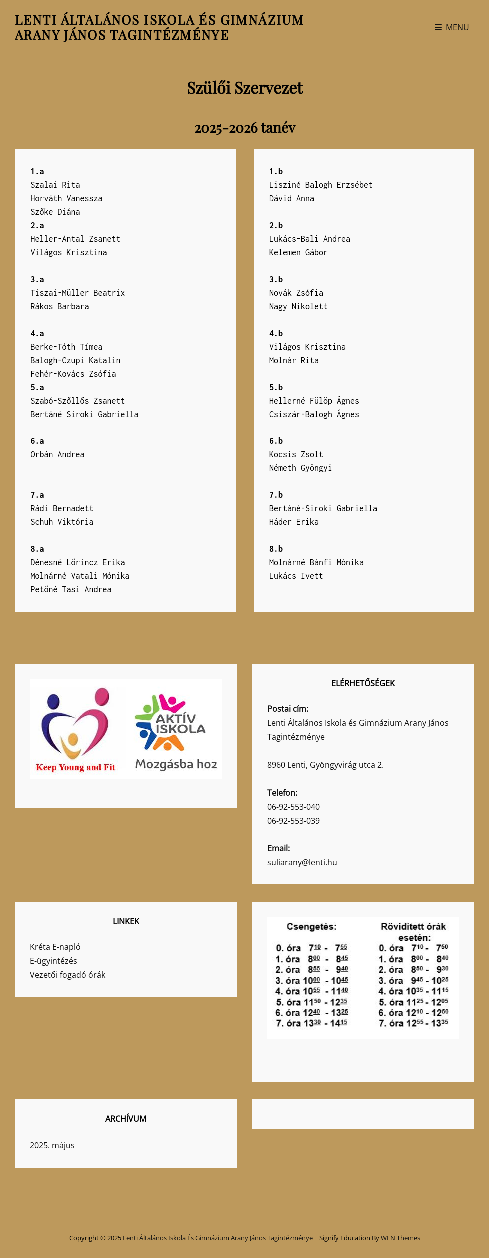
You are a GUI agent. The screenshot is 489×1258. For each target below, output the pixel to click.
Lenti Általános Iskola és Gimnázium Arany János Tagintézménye (159, 27)
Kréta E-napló (55, 946)
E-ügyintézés (53, 960)
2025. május (52, 1145)
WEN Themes (400, 1237)
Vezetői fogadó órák (67, 974)
